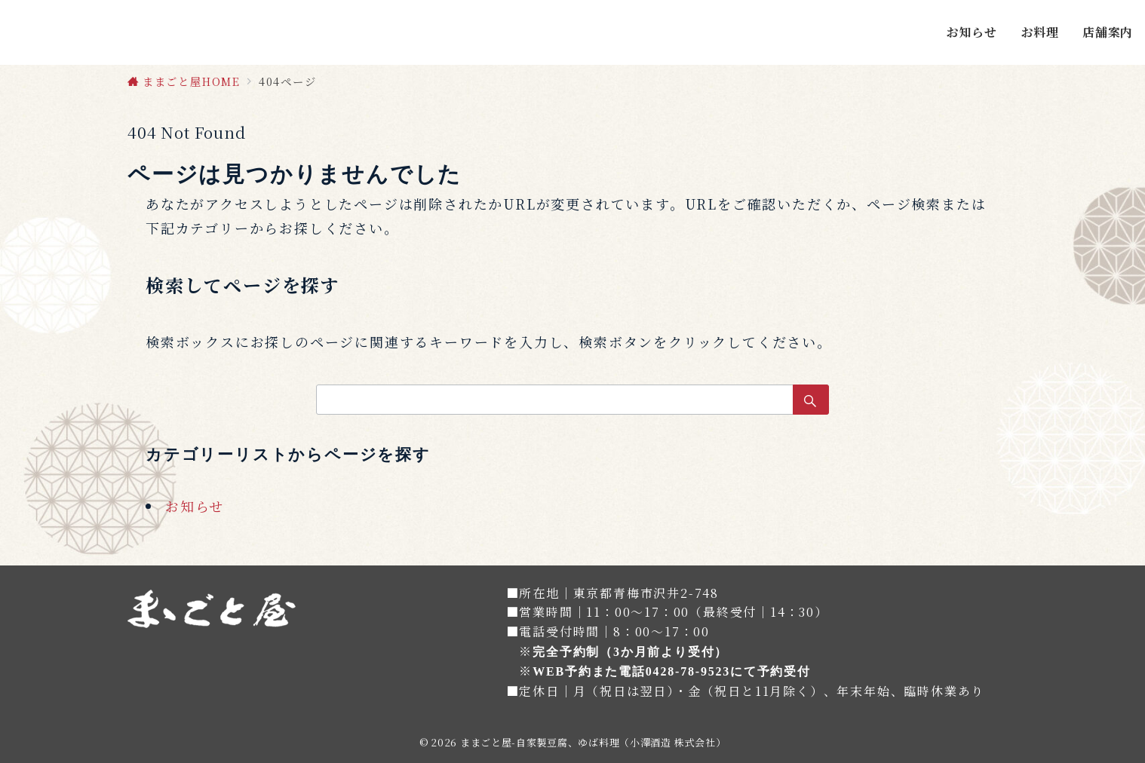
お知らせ (194, 506)
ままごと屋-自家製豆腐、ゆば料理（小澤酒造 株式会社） (593, 742)
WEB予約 (562, 671)
